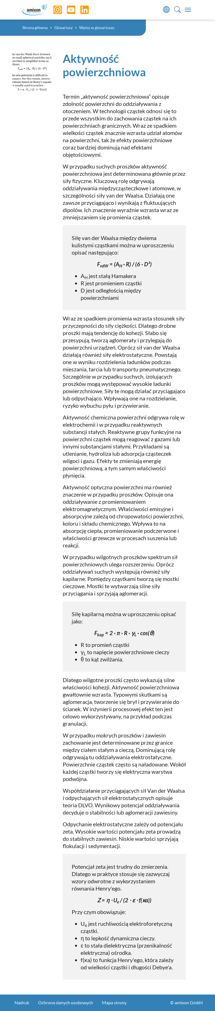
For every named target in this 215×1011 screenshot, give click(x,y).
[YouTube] (67, 10)
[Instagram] (53, 10)
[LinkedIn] (80, 10)
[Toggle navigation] (188, 10)
